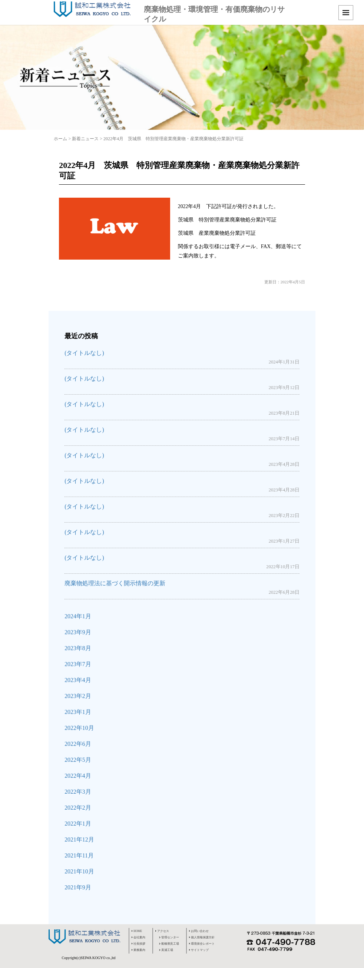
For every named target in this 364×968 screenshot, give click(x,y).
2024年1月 (77, 616)
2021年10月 (79, 871)
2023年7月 (77, 664)
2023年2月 (77, 696)
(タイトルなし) (84, 353)
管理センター (169, 937)
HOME (137, 931)
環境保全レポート (202, 943)
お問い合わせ (199, 931)
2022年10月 (79, 728)
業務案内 (138, 950)
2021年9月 (77, 887)
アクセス (162, 931)
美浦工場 (166, 950)
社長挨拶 (138, 943)
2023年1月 (77, 712)
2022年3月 (77, 791)
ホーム (60, 138)
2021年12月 (79, 839)
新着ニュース (85, 138)
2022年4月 (77, 776)
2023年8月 (77, 648)
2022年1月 (77, 823)
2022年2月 (77, 807)
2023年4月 (77, 680)
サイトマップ (199, 950)
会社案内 (138, 937)
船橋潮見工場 (169, 943)
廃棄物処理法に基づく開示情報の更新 (114, 583)
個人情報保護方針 (202, 937)
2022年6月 (77, 744)
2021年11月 (79, 855)
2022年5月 (77, 760)
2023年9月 (77, 632)
